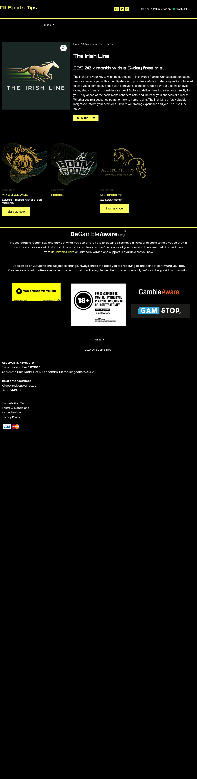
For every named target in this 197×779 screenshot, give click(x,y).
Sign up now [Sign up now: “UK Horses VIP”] (114, 208)
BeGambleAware (63, 252)
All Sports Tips (18, 7)
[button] (63, 48)
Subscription (89, 44)
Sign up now (86, 118)
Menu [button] (49, 24)
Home (76, 44)
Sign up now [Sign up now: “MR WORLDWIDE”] (16, 212)
